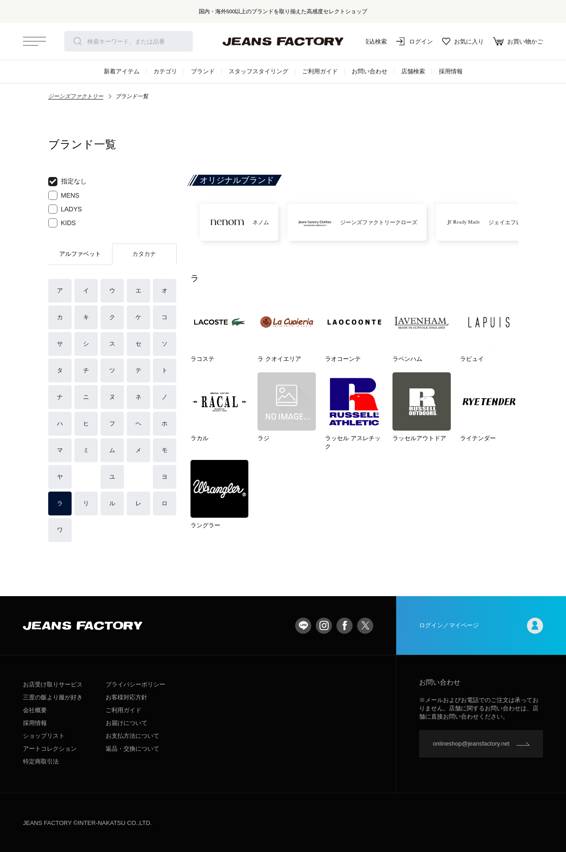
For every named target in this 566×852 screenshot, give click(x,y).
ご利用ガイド (320, 71)
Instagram (324, 626)
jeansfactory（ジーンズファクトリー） (283, 41)
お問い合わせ (369, 71)
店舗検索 (413, 71)
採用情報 (451, 71)
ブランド (203, 71)
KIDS (62, 222)
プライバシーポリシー (135, 684)
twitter (365, 626)
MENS (63, 195)
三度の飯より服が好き (53, 697)
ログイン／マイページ (481, 626)
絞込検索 (368, 41)
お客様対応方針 (126, 697)
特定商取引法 (41, 761)
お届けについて (126, 722)
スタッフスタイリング (258, 71)
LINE (303, 626)
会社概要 (35, 710)
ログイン (414, 41)
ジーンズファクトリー (75, 96)
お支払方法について (132, 735)
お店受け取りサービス (53, 684)
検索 (77, 41)
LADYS (65, 209)
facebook (344, 626)
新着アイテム (122, 71)
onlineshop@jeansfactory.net (471, 743)
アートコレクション (50, 748)
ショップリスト (44, 735)
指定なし (67, 181)
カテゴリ (165, 71)
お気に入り (463, 41)
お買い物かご (518, 41)
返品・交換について (132, 748)
